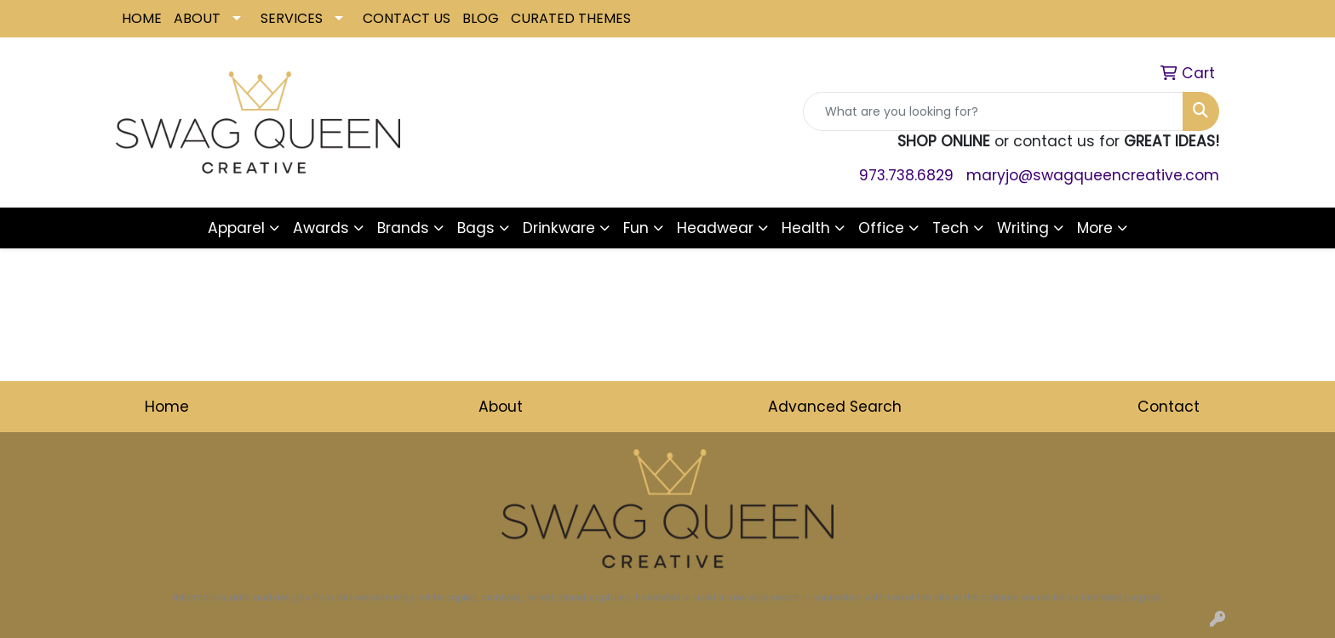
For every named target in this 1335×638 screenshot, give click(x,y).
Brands (403, 228)
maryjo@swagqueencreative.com (1092, 175)
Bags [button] (476, 228)
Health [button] (806, 228)
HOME (142, 18)
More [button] (1095, 228)
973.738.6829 (906, 175)
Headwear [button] (715, 228)
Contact (1168, 406)
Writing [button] (1023, 228)
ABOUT (197, 18)
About (500, 406)
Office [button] (881, 228)
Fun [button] (636, 228)
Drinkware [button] (559, 228)
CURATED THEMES (571, 18)
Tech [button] (950, 228)
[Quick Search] (993, 111)
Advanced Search (835, 406)
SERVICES (292, 18)
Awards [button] (321, 228)
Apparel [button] (236, 228)
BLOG (480, 18)
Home (167, 406)
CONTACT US (406, 18)
